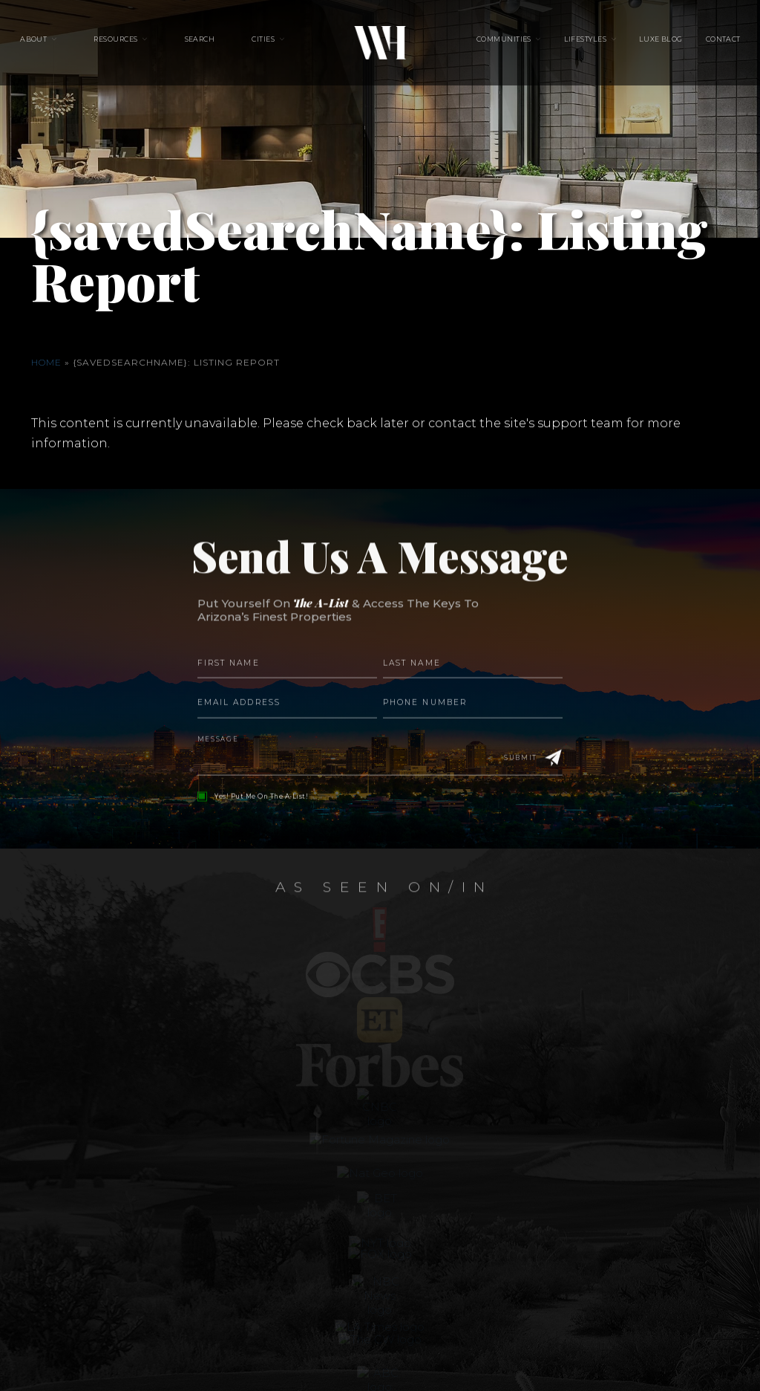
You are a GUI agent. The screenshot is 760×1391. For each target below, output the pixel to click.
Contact (695, 45)
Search (209, 45)
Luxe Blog (642, 45)
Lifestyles (575, 45)
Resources (135, 45)
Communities (503, 45)
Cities (263, 45)
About (61, 45)
